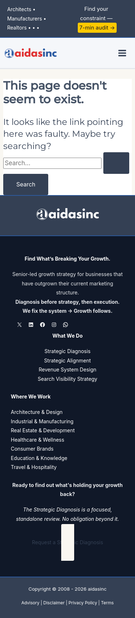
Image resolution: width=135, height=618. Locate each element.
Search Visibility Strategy (67, 379)
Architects (19, 9)
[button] (67, 542)
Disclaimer (53, 602)
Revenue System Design (67, 369)
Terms (107, 602)
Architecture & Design (37, 412)
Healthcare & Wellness (37, 440)
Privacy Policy (82, 602)
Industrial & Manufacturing (42, 421)
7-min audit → (97, 27)
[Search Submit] (116, 163)
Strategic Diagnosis (68, 351)
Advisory (30, 602)
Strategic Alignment (67, 360)
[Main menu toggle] (122, 53)
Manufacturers (24, 18)
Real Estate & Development (43, 430)
